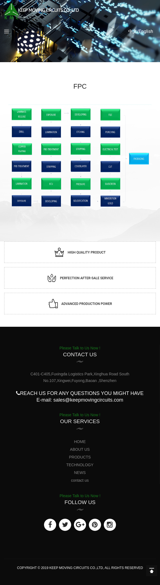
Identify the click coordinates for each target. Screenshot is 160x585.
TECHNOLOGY (79, 465)
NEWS (80, 472)
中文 (132, 31)
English (146, 31)
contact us (80, 480)
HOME (80, 441)
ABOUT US (80, 449)
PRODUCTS (80, 457)
